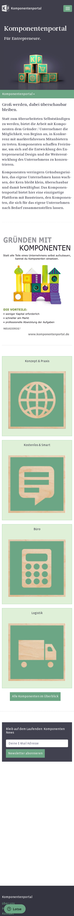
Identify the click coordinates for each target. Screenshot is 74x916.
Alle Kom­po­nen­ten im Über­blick (35, 696)
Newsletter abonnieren (25, 753)
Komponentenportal (18, 94)
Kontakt (8, 913)
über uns (8, 903)
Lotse (14, 909)
